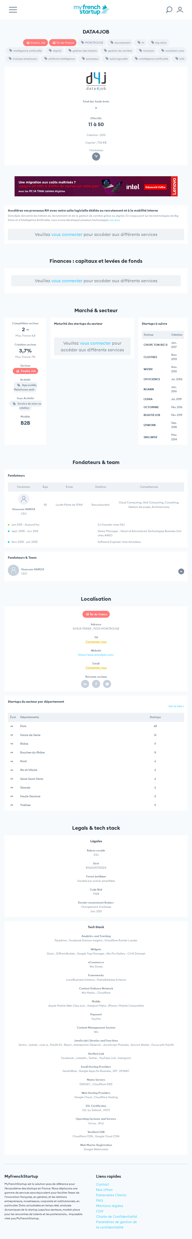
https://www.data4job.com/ (96, 654)
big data (159, 42)
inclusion (146, 50)
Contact (102, 1184)
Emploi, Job (36, 42)
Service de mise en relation (27, 405)
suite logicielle (117, 58)
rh (141, 42)
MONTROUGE (92, 42)
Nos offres (104, 1190)
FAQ (99, 1200)
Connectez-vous (96, 641)
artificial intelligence (59, 58)
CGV (100, 1211)
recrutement (120, 42)
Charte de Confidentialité (116, 1216)
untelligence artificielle (151, 58)
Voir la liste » (176, 706)
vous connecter (66, 234)
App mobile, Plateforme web (25, 387)
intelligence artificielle (25, 50)
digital (55, 50)
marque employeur (23, 58)
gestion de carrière (118, 50)
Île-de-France (63, 42)
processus (90, 58)
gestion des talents (83, 50)
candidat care (172, 50)
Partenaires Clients (111, 1195)
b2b (180, 58)
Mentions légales (109, 1206)
